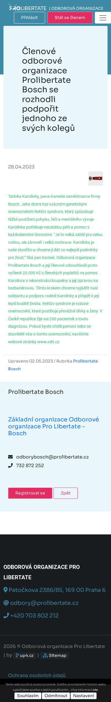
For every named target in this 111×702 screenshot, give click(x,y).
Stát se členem (70, 17)
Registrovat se (30, 493)
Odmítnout (56, 695)
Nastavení (83, 695)
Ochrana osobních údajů (37, 675)
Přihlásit (29, 17)
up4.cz (25, 655)
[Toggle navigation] (103, 18)
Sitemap (54, 655)
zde (95, 690)
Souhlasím (28, 695)
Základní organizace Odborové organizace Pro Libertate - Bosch (53, 426)
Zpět (66, 493)
